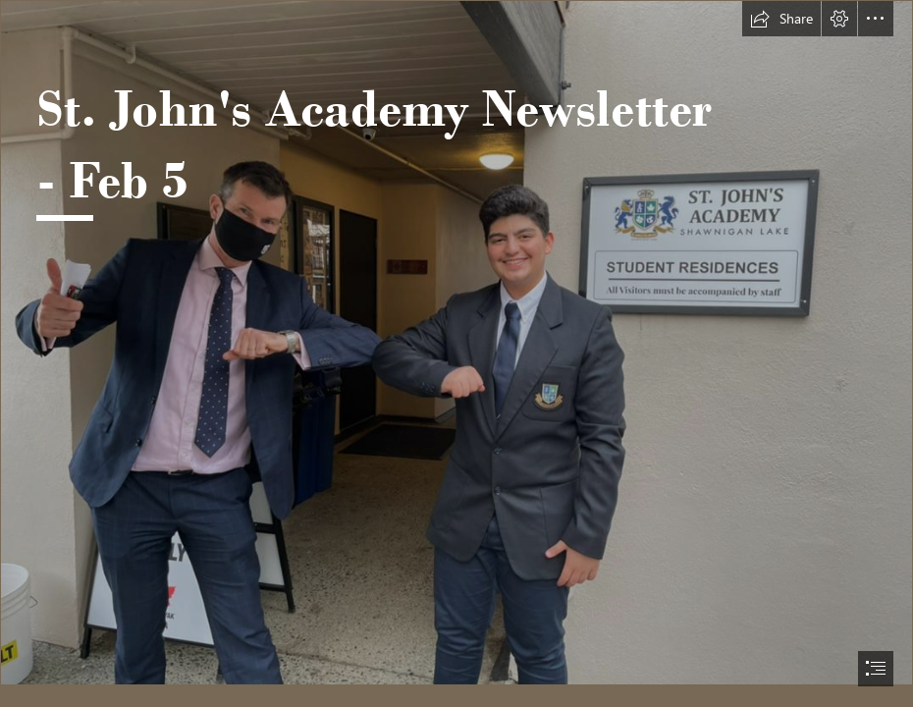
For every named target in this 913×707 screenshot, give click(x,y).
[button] (781, 18)
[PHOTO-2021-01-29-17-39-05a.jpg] (456, 342)
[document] (456, 353)
